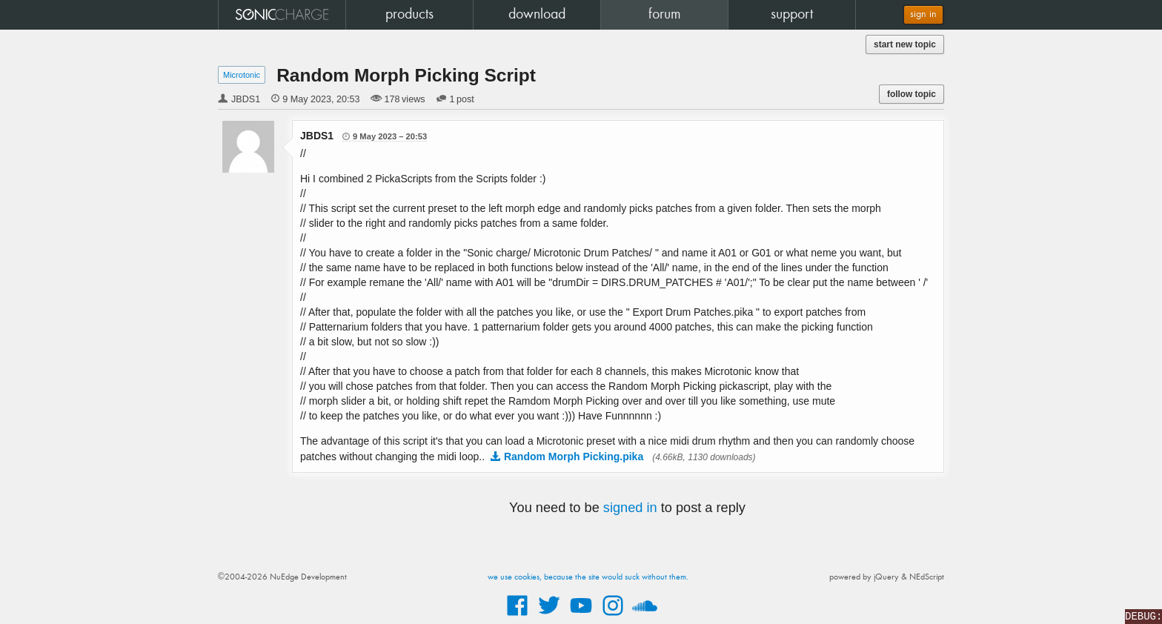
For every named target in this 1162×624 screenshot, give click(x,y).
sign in (923, 14)
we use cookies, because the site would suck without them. (588, 577)
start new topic (905, 44)
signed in (630, 507)
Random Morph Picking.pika (573, 456)
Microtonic (241, 74)
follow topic (911, 94)
